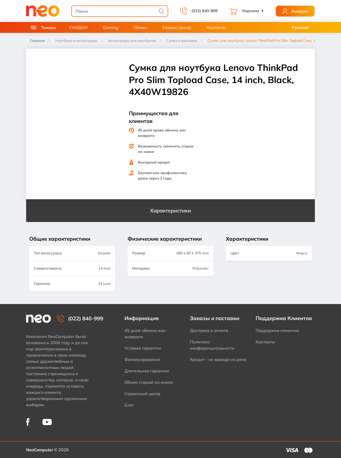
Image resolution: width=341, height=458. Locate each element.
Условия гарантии (142, 348)
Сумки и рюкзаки (181, 40)
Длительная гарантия (146, 370)
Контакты (216, 27)
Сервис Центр (176, 27)
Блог (129, 405)
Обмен (140, 27)
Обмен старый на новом (148, 382)
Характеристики (170, 210)
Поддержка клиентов (277, 330)
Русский (300, 27)
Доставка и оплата (209, 330)
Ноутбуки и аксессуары (76, 40)
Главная (37, 40)
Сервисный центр (142, 393)
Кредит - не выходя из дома (218, 359)
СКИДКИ (78, 27)
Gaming (110, 27)
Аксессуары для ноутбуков (132, 40)
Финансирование (142, 359)
